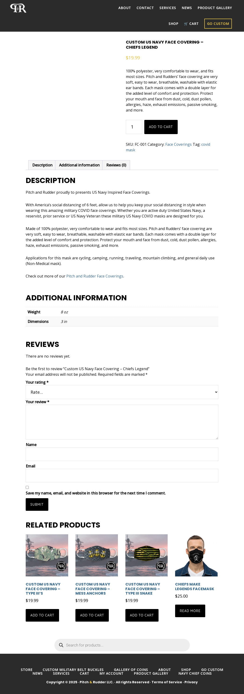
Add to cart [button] (42, 615)
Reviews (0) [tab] (116, 165)
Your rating (37, 382)
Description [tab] (42, 165)
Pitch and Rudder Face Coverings (94, 276)
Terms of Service (167, 682)
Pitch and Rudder (21, 8)
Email (30, 466)
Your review (37, 401)
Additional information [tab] (79, 165)
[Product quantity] (134, 127)
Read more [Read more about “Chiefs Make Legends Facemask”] (190, 611)
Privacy (191, 682)
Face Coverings (178, 144)
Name (31, 444)
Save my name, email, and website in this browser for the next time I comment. (96, 493)
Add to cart (161, 127)
